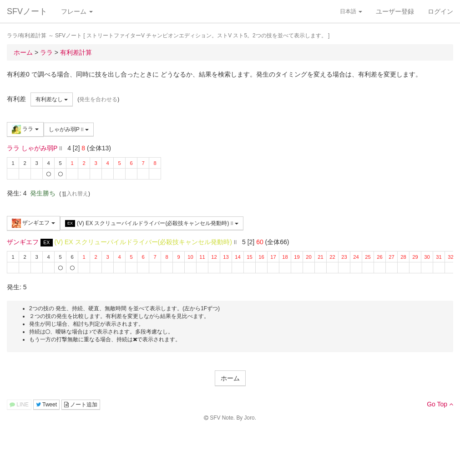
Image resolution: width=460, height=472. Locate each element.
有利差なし (51, 99)
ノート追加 (80, 404)
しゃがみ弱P (69, 129)
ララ (25, 129)
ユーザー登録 (395, 11)
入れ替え (74, 193)
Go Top (440, 404)
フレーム (77, 11)
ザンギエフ (33, 223)
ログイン (440, 11)
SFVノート (27, 11)
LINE (19, 404)
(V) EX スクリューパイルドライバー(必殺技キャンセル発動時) (151, 223)
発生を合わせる (98, 99)
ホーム (230, 378)
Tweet (46, 404)
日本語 (351, 11)
